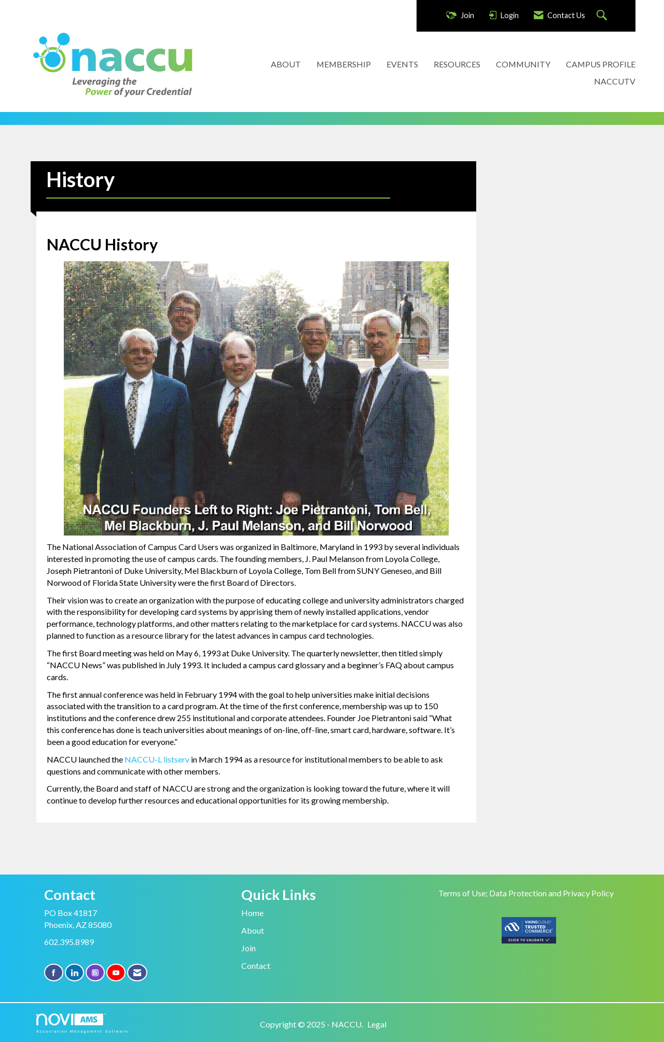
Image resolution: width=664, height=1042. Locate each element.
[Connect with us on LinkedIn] (74, 973)
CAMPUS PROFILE (600, 64)
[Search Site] (603, 15)
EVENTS (402, 64)
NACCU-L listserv (158, 759)
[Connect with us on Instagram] (95, 973)
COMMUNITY (523, 64)
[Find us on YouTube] (116, 973)
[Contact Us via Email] (137, 973)
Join (248, 948)
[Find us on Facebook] (53, 973)
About (252, 930)
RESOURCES (457, 64)
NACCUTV (614, 81)
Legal (376, 1024)
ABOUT (286, 64)
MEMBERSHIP (343, 64)
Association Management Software (82, 1023)
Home (252, 913)
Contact (255, 965)
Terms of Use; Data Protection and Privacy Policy (526, 893)
